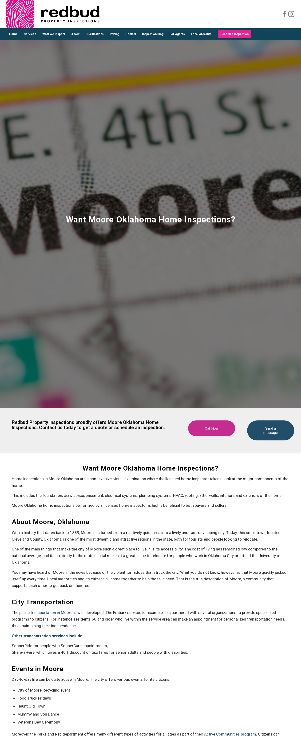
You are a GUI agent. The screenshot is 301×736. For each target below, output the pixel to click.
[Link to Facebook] (284, 14)
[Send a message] (270, 430)
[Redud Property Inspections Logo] (52, 14)
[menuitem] (13, 34)
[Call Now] (211, 428)
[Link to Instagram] (291, 14)
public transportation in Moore (45, 612)
